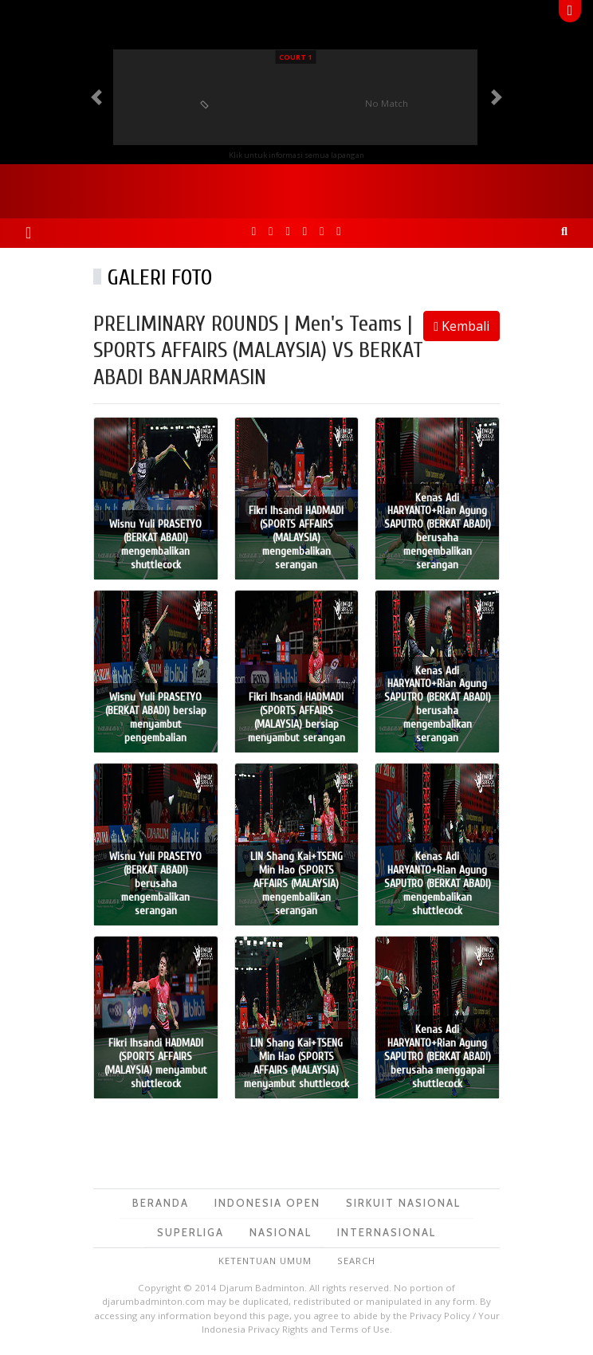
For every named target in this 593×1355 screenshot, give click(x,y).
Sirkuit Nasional (403, 1202)
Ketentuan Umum (265, 1261)
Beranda (160, 1202)
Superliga (190, 1232)
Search (356, 1261)
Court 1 (295, 57)
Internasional (386, 1232)
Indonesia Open (267, 1202)
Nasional (280, 1232)
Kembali (461, 326)
